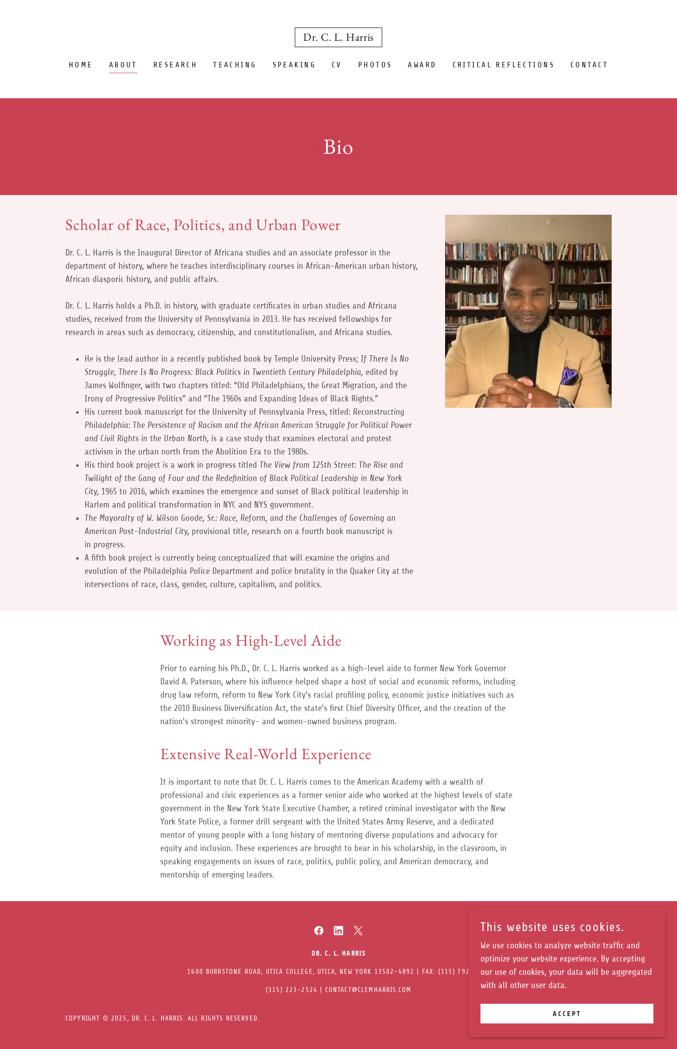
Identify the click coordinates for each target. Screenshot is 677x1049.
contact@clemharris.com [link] (368, 989)
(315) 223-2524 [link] (291, 989)
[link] (338, 38)
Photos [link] (375, 64)
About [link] (123, 64)
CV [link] (337, 64)
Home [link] (81, 64)
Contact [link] (589, 64)
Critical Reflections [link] (503, 64)
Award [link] (422, 64)
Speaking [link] (294, 64)
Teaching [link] (234, 64)
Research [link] (175, 64)
